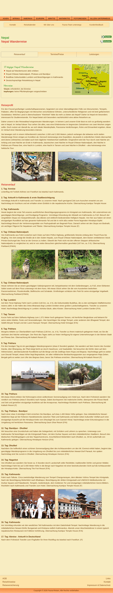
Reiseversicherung (10, 585)
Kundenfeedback (96, 41)
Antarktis (64, 35)
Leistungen (94, 71)
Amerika (28, 35)
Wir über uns (49, 41)
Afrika (16, 35)
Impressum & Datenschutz (99, 585)
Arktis (51, 35)
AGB (4, 578)
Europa (40, 35)
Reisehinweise (8, 582)
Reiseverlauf (19, 71)
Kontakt (13, 41)
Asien (6, 35)
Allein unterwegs (100, 35)
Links (108, 578)
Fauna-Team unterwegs (71, 41)
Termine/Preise (57, 71)
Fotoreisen (80, 35)
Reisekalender (30, 41)
